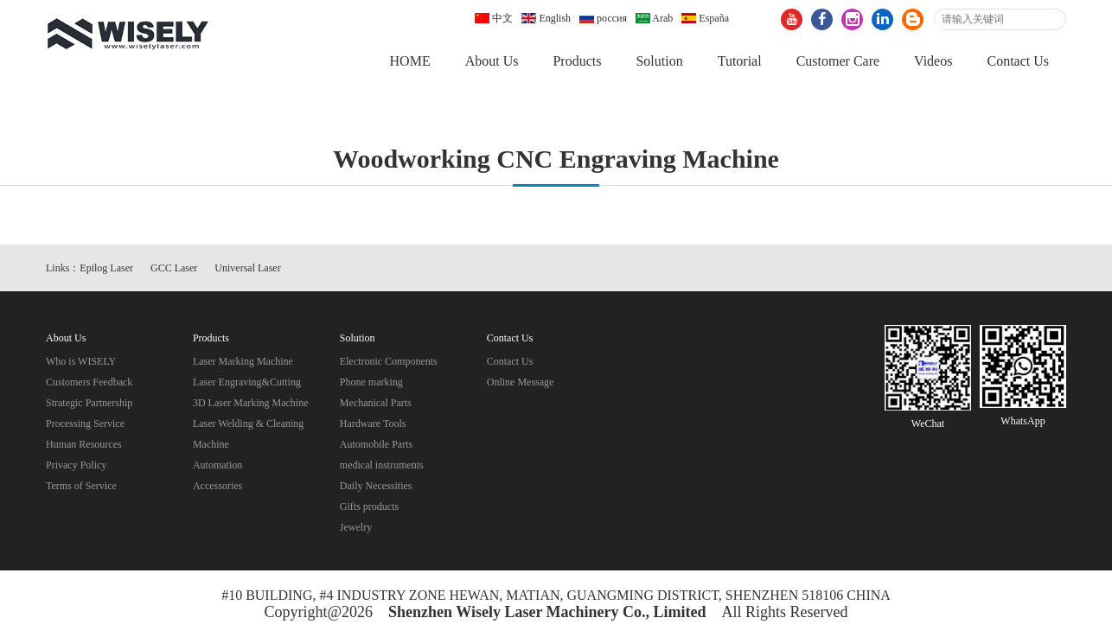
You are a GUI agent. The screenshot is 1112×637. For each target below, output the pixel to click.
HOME (410, 61)
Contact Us (1018, 61)
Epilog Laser (106, 268)
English (546, 18)
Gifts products (369, 506)
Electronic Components (389, 361)
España (705, 18)
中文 (494, 18)
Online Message (520, 382)
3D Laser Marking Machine (251, 403)
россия (603, 18)
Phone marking (371, 382)
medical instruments (382, 465)
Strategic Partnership (89, 403)
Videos (933, 61)
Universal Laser (247, 268)
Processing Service (85, 423)
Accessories (217, 486)
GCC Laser (173, 268)
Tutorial (740, 61)
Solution (659, 61)
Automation (217, 465)
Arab (654, 18)
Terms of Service (81, 486)
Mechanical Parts (376, 403)
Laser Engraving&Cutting (247, 382)
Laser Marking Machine (243, 361)
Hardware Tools (373, 423)
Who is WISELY (81, 361)
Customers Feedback (89, 382)
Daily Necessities (376, 486)
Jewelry (356, 527)
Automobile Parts (376, 444)
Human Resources (84, 444)
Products (577, 61)
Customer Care (837, 61)
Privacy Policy (76, 465)
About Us (492, 61)
